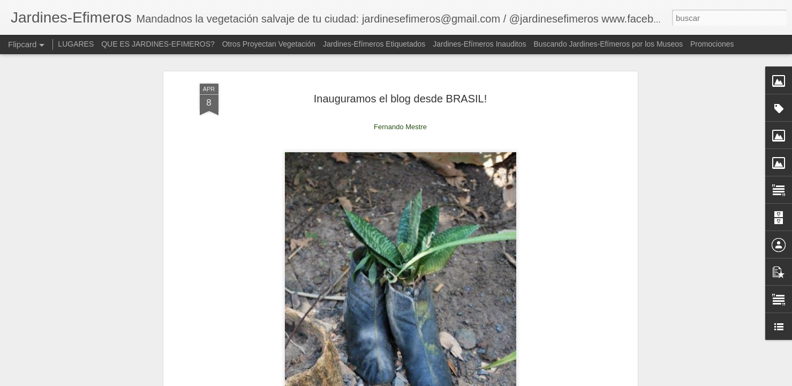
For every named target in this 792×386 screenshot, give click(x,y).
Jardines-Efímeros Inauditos (479, 44)
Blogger (520, 380)
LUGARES (76, 44)
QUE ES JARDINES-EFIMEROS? (158, 44)
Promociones (712, 44)
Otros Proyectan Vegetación (270, 44)
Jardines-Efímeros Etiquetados (374, 44)
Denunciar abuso (555, 380)
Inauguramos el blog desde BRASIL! (400, 63)
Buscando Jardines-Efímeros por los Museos (608, 44)
